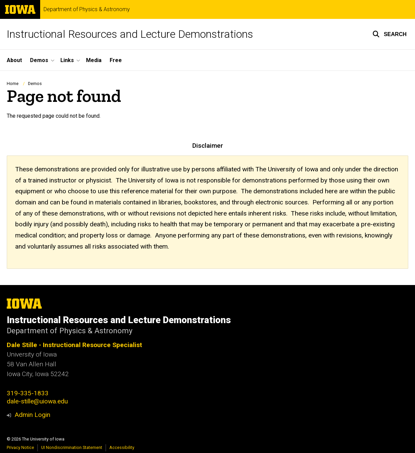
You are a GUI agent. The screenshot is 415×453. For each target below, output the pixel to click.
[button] (389, 34)
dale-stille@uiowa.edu (37, 401)
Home (13, 83)
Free (116, 60)
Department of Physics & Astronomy (87, 9)
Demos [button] (39, 60)
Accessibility (121, 447)
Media (94, 60)
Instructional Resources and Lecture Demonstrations (130, 34)
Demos (35, 83)
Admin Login (32, 415)
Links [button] (67, 60)
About (14, 60)
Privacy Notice (20, 447)
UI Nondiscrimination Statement (71, 447)
